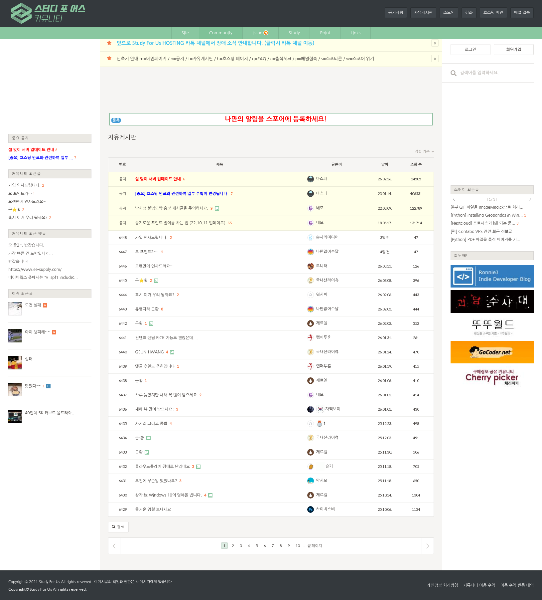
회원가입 (513, 50)
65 (229, 223)
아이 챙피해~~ (37, 332)
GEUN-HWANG (150, 352)
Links (356, 33)
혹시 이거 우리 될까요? (28, 218)
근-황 (140, 438)
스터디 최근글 (466, 189)
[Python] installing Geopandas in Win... (487, 215)
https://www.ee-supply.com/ (35, 270)
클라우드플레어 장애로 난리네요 (163, 467)
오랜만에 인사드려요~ (27, 202)
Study (294, 33)
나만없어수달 (327, 252)
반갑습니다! (18, 262)
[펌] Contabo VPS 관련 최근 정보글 (481, 232)
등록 (116, 120)
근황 (139, 323)
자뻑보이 (328, 409)
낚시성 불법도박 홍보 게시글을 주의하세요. (172, 208)
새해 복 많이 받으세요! (155, 409)
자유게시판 (423, 13)
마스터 (322, 179)
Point (325, 33)
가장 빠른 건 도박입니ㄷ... (30, 254)
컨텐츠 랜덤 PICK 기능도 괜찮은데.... (166, 338)
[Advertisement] (49, 85)
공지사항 (395, 13)
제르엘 (322, 323)
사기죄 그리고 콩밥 (151, 424)
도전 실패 (33, 305)
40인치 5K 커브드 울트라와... (50, 413)
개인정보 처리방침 (442, 585)
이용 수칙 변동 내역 (517, 585)
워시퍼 (322, 295)
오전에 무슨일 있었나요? (156, 481)
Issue (260, 32)
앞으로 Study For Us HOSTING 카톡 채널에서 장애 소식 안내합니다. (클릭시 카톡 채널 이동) (215, 43)
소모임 (449, 13)
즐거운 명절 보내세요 (153, 509)
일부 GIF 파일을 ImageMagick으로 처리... (487, 207)
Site (185, 33)
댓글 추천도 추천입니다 (155, 366)
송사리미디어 (327, 237)
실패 (29, 359)
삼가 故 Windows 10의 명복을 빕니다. (169, 495)
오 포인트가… (20, 194)
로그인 (470, 50)
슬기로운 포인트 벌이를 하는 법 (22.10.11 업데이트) (180, 223)
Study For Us (49, 582)
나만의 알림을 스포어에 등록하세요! (276, 119)
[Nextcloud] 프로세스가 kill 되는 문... (483, 223)
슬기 (324, 466)
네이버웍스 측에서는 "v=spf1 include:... (43, 278)
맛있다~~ (33, 386)
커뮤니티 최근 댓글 (29, 233)
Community (220, 33)
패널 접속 (522, 13)
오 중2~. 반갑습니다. (26, 245)
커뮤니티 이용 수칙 (479, 585)
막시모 (322, 481)
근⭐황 (14, 210)
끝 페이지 (315, 545)
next (530, 199)
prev (454, 199)
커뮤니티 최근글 (26, 173)
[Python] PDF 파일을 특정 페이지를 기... (485, 240)
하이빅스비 (325, 509)
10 (298, 545)
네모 (320, 208)
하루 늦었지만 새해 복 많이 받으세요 (166, 395)
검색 (118, 527)
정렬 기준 (424, 152)
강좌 (469, 13)
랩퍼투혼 (323, 337)
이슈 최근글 (22, 293)
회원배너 (462, 255)
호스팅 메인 (493, 13)
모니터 (322, 266)
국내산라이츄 (327, 280)
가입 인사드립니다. (24, 185)
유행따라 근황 (147, 309)
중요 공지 (20, 138)
